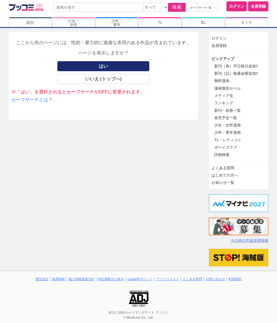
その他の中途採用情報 (249, 240)
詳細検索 (221, 154)
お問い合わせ (215, 279)
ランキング (223, 103)
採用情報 (58, 279)
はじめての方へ (225, 175)
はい (103, 66)
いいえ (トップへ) (103, 78)
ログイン (236, 6)
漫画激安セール (227, 88)
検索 (177, 7)
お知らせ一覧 (223, 182)
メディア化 (223, 95)
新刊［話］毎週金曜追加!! (236, 73)
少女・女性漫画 (227, 125)
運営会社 (41, 279)
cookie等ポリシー (140, 279)
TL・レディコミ (228, 140)
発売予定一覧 (225, 118)
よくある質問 (223, 168)
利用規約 (235, 279)
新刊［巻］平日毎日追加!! (236, 66)
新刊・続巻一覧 (227, 110)
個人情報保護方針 (81, 279)
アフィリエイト (167, 279)
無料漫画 (221, 81)
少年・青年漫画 (227, 132)
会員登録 (258, 6)
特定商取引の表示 (111, 279)
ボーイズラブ (225, 147)
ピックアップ (223, 59)
